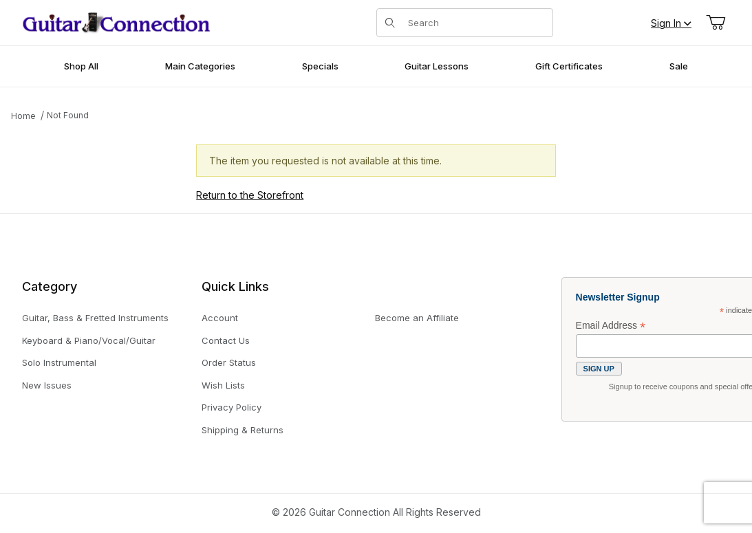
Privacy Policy (231, 407)
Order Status (229, 362)
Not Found (68, 115)
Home (23, 116)
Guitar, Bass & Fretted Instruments (95, 317)
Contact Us (226, 340)
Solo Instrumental (59, 362)
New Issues (47, 385)
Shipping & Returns (242, 429)
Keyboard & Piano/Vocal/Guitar (88, 340)
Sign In (671, 23)
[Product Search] (476, 22)
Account (220, 317)
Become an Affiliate (417, 317)
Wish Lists (223, 385)
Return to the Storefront (249, 195)
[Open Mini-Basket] (715, 22)
